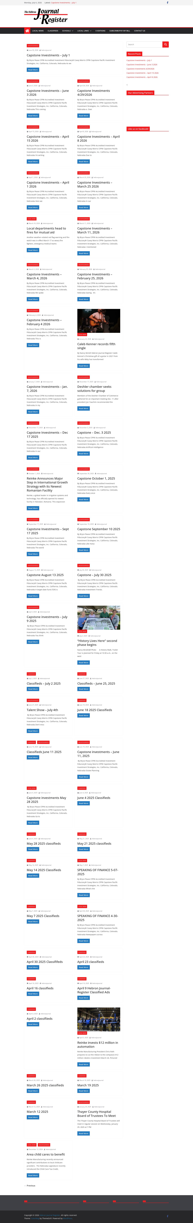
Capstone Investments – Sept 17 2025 (48, 531)
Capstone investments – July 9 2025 (47, 619)
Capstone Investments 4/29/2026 (93, 92)
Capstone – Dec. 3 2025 (94, 432)
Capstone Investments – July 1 (63, 2)
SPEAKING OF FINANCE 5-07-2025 (97, 872)
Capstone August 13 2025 (45, 575)
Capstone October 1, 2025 (96, 478)
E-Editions (100, 30)
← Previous (29, 1185)
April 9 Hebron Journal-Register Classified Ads (94, 990)
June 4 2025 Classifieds (93, 798)
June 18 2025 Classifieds (94, 710)
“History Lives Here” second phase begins (97, 643)
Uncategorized (33, 46)
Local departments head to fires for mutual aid (46, 230)
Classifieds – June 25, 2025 (96, 683)
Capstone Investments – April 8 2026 (98, 138)
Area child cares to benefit (46, 1154)
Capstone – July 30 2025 (94, 575)
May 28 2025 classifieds (44, 843)
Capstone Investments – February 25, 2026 (94, 276)
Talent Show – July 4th (42, 710)
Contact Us (139, 30)
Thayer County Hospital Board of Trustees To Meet (96, 1113)
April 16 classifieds (40, 988)
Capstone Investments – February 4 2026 (44, 322)
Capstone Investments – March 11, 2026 (94, 230)
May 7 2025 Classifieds (43, 916)
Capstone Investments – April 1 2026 (48, 184)
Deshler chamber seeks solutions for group (94, 388)
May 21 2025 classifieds (94, 843)
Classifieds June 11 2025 (44, 752)
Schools (66, 30)
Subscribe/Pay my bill (119, 30)
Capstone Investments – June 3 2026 (48, 92)
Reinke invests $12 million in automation (97, 1044)
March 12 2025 (37, 1111)
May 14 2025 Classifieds (44, 870)
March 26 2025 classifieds (45, 1085)
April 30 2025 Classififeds (45, 962)
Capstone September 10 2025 (98, 529)
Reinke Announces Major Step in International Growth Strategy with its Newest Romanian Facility (47, 484)
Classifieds (53, 30)
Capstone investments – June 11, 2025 (98, 754)
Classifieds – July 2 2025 (44, 683)
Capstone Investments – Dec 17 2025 (47, 434)
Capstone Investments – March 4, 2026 (44, 276)
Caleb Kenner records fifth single (96, 346)
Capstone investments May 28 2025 (46, 800)
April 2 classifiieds (39, 1018)
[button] (72, 31)
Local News (38, 30)
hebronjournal (46, 50)
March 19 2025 (88, 1085)
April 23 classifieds (90, 962)
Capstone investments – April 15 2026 (48, 138)
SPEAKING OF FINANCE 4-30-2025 (97, 918)
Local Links (83, 30)
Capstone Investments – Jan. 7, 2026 (47, 388)
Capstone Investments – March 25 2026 (94, 184)
